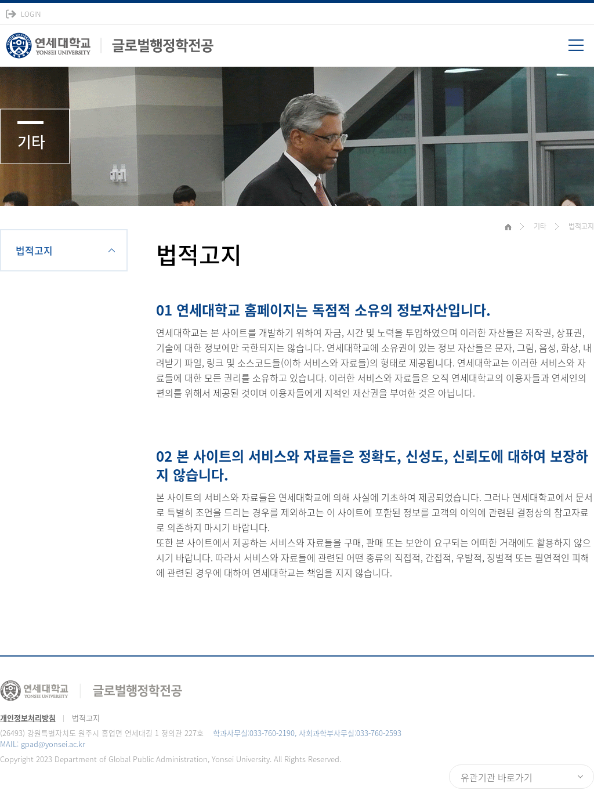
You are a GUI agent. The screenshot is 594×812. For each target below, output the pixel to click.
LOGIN (31, 14)
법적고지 (34, 250)
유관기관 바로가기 (497, 777)
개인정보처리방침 (28, 717)
